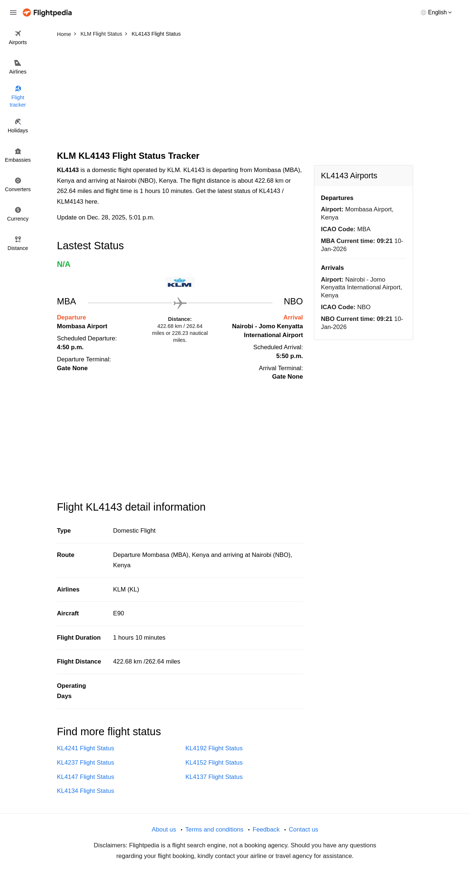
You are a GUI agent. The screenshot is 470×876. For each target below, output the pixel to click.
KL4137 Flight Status (214, 776)
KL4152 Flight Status (214, 762)
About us (164, 829)
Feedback (266, 829)
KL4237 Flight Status (85, 762)
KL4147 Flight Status (85, 776)
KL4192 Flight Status (214, 748)
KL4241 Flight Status (85, 748)
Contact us (303, 829)
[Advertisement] (235, 95)
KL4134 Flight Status (85, 790)
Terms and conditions (214, 829)
